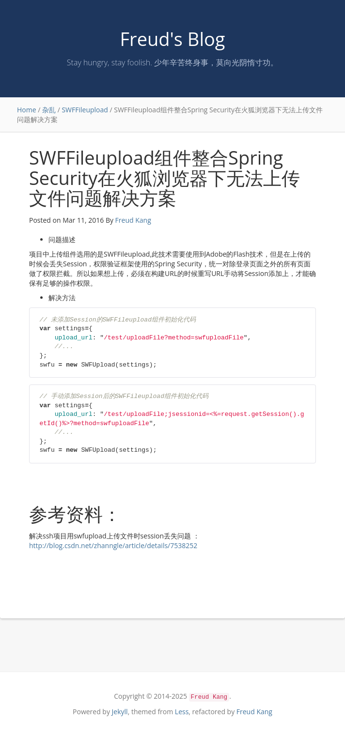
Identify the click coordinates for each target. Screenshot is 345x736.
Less (182, 711)
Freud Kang (133, 220)
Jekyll (120, 711)
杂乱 (49, 109)
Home (26, 109)
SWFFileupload (85, 109)
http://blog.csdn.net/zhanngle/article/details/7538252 (113, 545)
